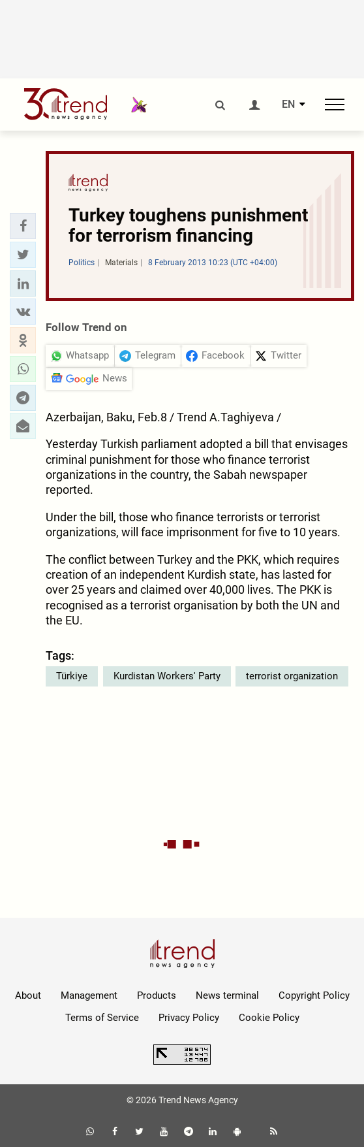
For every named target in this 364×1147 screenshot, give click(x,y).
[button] (23, 226)
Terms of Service (102, 1018)
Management (89, 995)
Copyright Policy (314, 995)
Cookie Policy (269, 1018)
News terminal (227, 995)
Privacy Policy (189, 1018)
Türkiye (71, 676)
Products (156, 995)
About (28, 995)
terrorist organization (292, 676)
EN (288, 104)
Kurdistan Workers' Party (167, 676)
